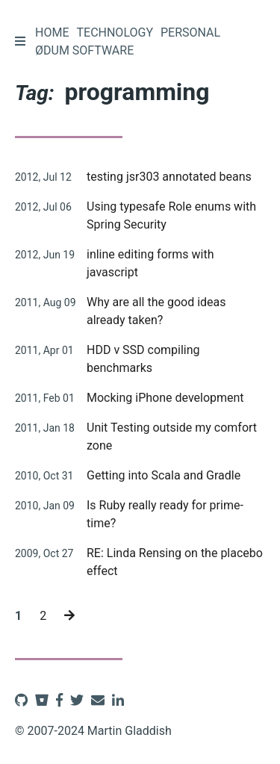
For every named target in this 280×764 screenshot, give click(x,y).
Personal (190, 32)
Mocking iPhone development (165, 398)
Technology (114, 32)
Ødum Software (84, 50)
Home (52, 32)
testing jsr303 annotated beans (169, 177)
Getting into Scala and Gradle (163, 475)
